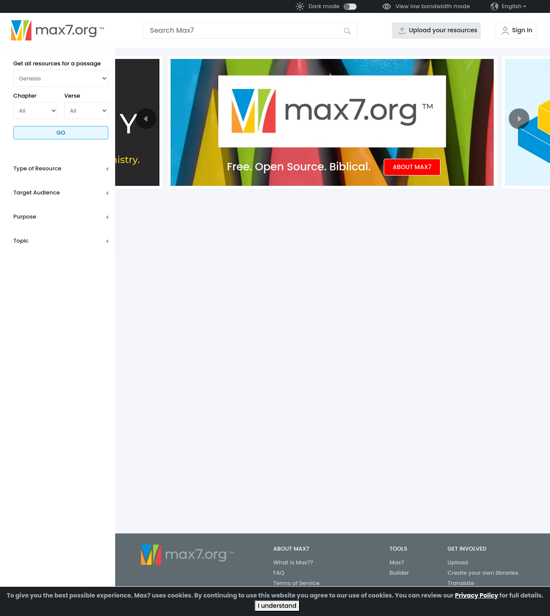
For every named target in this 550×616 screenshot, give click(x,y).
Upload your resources (443, 30)
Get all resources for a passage (57, 63)
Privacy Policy (476, 595)
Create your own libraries (483, 573)
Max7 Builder (399, 567)
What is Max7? (293, 562)
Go (60, 133)
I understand (277, 605)
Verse (72, 96)
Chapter (25, 96)
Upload (458, 562)
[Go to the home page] (57, 30)
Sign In (522, 30)
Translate (461, 583)
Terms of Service (296, 583)
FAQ (278, 573)
